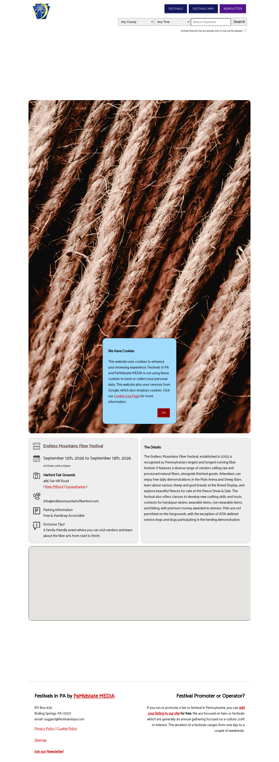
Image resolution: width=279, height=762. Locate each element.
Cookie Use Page (127, 396)
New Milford (54, 487)
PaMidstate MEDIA (94, 696)
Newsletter (233, 8)
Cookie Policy (67, 729)
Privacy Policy (44, 729)
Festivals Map (203, 8)
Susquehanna (75, 487)
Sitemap (40, 740)
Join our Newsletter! (48, 752)
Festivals (176, 8)
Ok (164, 412)
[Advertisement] (139, 69)
